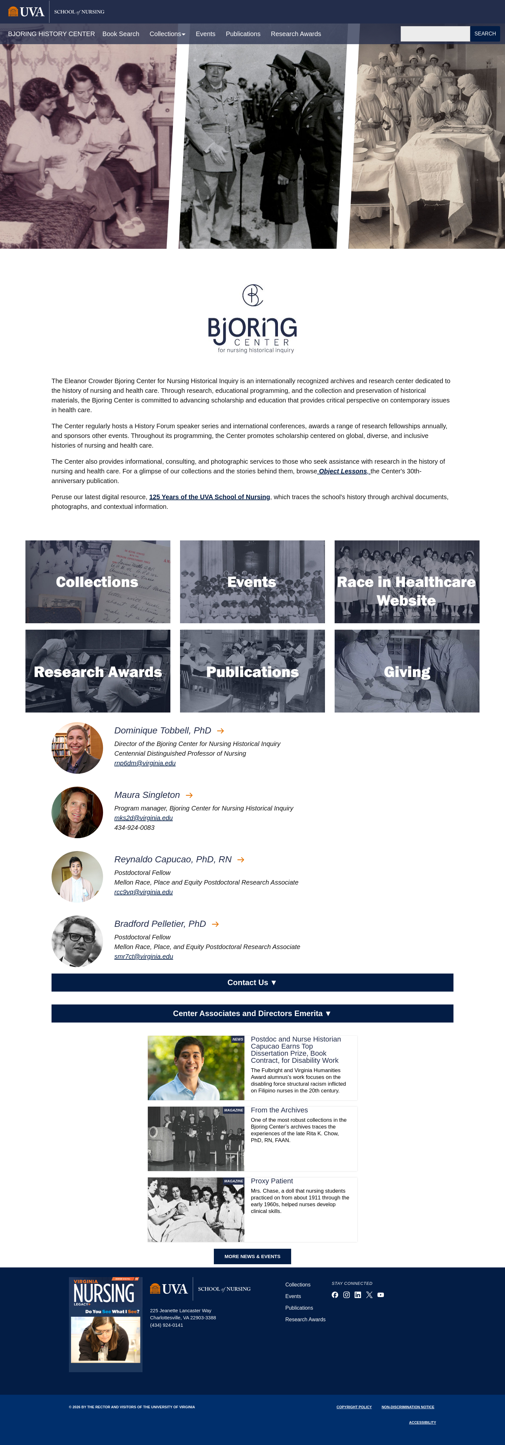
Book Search (120, 33)
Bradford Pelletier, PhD (166, 924)
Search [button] (485, 33)
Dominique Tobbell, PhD (169, 730)
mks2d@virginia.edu (143, 817)
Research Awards (296, 33)
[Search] (435, 34)
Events (205, 33)
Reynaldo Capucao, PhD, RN (179, 859)
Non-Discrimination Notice (408, 1407)
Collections (297, 1284)
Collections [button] (166, 33)
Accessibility (422, 1422)
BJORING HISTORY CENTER (51, 33)
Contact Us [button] (252, 982)
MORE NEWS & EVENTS (252, 1256)
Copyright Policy (354, 1407)
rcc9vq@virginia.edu (143, 892)
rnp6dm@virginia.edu (145, 763)
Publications (243, 33)
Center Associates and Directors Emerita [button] (252, 1013)
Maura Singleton (153, 795)
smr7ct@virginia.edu (143, 956)
